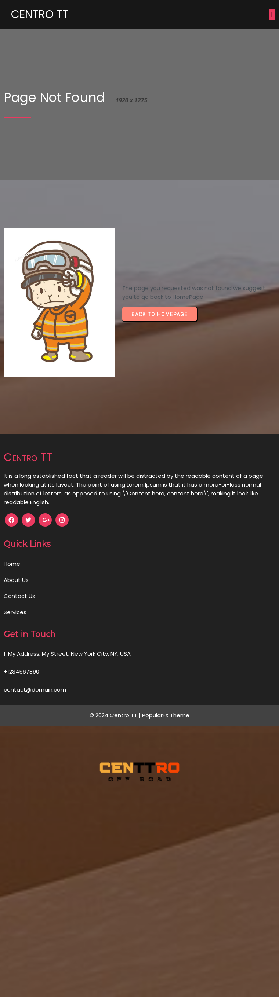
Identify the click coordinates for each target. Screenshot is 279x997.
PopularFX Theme (165, 715)
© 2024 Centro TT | (116, 715)
